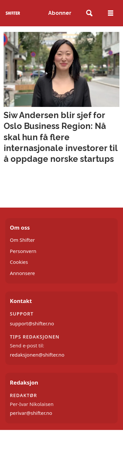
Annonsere (22, 273)
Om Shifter (22, 240)
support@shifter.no (32, 323)
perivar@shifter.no (31, 413)
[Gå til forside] (13, 13)
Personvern (23, 251)
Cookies (19, 262)
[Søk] (89, 13)
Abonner (60, 13)
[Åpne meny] (110, 13)
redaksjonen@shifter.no (37, 354)
